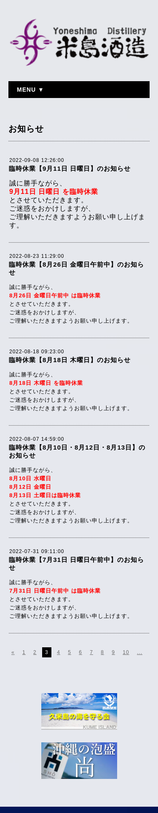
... (139, 652)
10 (126, 652)
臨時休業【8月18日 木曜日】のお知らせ (70, 359)
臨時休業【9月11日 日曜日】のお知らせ (70, 168)
